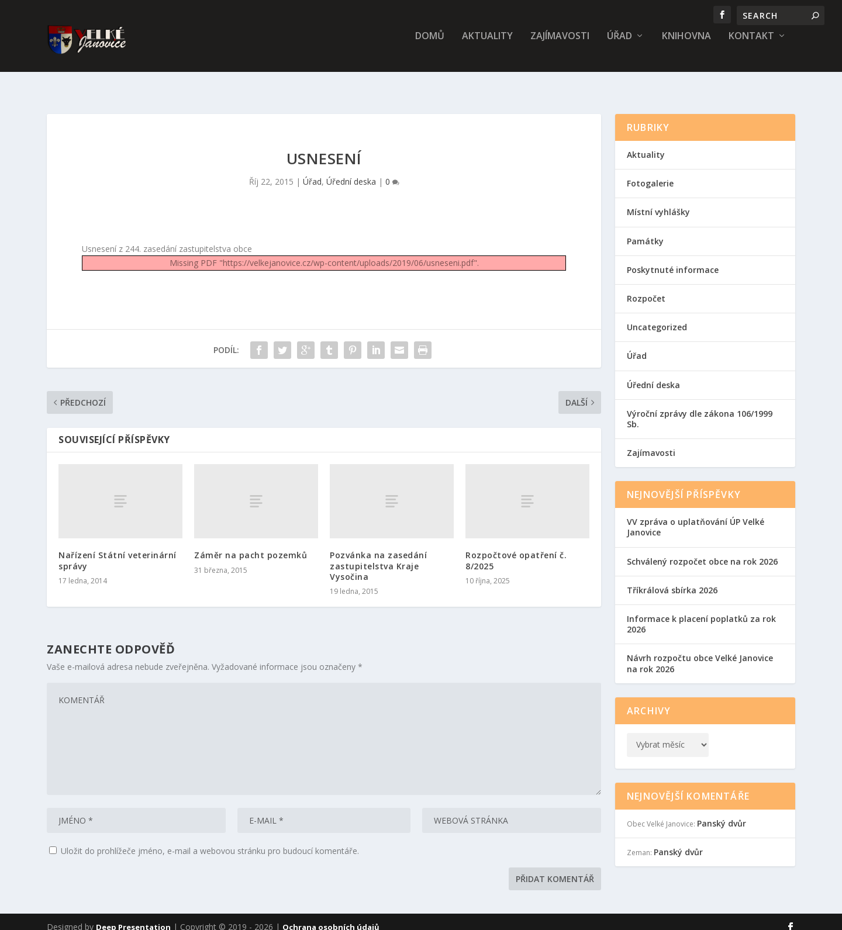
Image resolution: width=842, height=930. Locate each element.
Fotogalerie (650, 172)
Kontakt (751, 44)
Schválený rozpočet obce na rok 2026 (702, 550)
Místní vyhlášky (658, 201)
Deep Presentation (133, 916)
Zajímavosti (559, 44)
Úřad (619, 44)
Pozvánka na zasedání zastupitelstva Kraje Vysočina (378, 555)
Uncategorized (657, 316)
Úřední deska (351, 171)
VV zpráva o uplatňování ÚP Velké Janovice (695, 516)
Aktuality (487, 44)
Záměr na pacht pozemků (250, 544)
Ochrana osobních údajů (330, 916)
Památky (645, 230)
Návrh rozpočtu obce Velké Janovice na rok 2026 (700, 652)
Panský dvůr (721, 812)
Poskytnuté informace (673, 259)
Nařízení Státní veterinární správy (117, 550)
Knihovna (686, 44)
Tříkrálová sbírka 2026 (672, 579)
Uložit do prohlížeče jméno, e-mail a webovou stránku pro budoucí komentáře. (210, 840)
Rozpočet (646, 287)
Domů (429, 44)
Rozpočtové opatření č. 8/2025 (516, 550)
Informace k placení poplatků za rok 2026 (701, 613)
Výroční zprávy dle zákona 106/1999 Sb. (699, 408)
